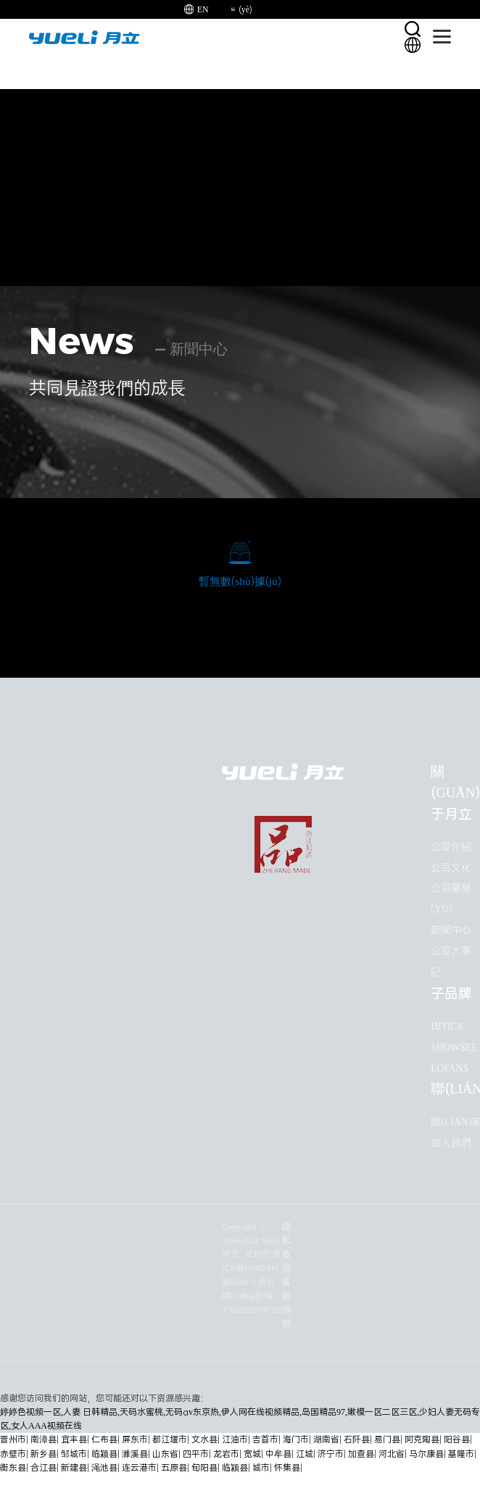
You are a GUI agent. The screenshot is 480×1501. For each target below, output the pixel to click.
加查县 (361, 1454)
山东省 (165, 1454)
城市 (261, 1468)
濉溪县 (135, 1454)
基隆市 (461, 1454)
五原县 (174, 1468)
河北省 (391, 1454)
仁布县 (104, 1440)
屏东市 (135, 1440)
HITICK (447, 1026)
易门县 (387, 1440)
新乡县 (43, 1454)
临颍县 (104, 1454)
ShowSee (454, 1047)
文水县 (204, 1440)
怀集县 (287, 1468)
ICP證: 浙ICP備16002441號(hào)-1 (251, 1268)
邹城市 (74, 1454)
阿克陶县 (422, 1440)
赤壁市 (13, 1454)
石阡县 (357, 1440)
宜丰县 (74, 1440)
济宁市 (331, 1454)
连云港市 (139, 1468)
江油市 (235, 1440)
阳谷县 (457, 1440)
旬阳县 (204, 1468)
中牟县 (278, 1454)
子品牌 (451, 993)
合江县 (43, 1468)
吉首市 (265, 1440)
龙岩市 (226, 1454)
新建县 (74, 1468)
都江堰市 (169, 1440)
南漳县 (43, 1440)
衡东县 (13, 1468)
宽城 (252, 1454)
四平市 (196, 1454)
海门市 (296, 1440)
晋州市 (13, 1440)
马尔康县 (426, 1454)
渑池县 (104, 1468)
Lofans (449, 1068)
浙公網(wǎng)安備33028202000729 (252, 1295)
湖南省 (326, 1440)
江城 (304, 1454)
